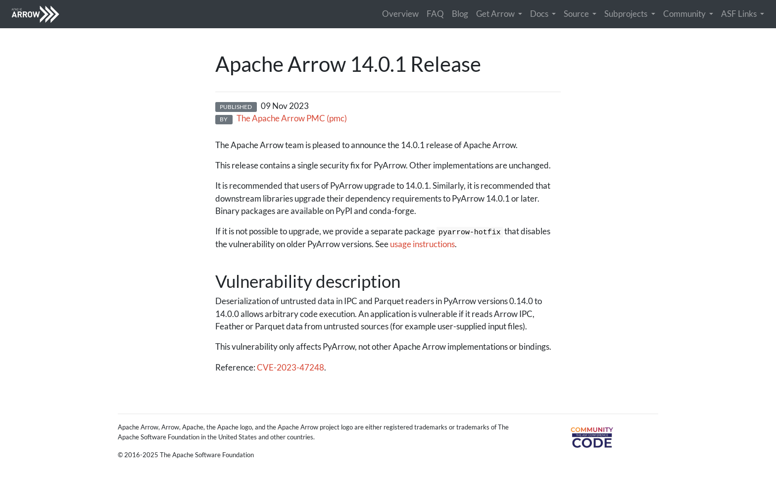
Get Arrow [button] (496, 14)
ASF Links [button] (739, 14)
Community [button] (685, 14)
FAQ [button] (435, 14)
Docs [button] (540, 14)
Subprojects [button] (626, 14)
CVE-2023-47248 (290, 368)
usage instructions (422, 244)
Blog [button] (460, 14)
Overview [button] (400, 14)
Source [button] (577, 14)
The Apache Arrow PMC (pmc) (292, 118)
